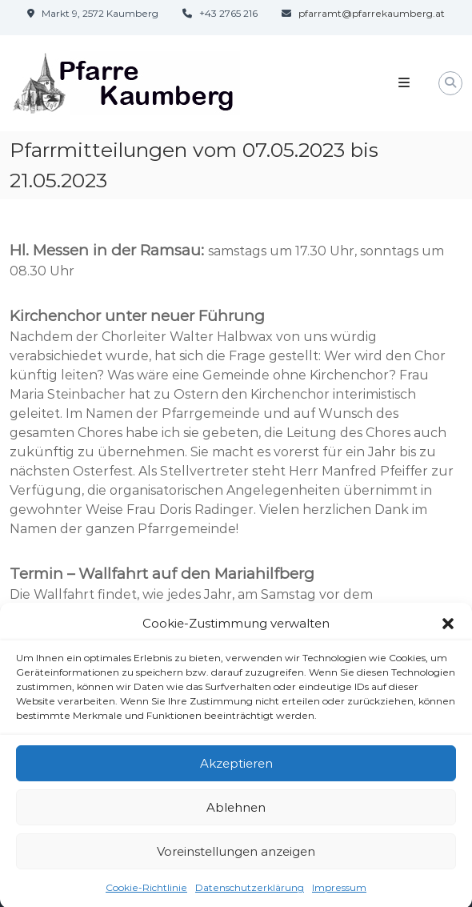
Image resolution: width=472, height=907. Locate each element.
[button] (448, 629)
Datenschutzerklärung (249, 893)
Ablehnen (236, 813)
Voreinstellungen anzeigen (236, 857)
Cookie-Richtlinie (146, 893)
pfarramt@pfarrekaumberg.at (371, 13)
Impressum (339, 893)
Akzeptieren (236, 769)
